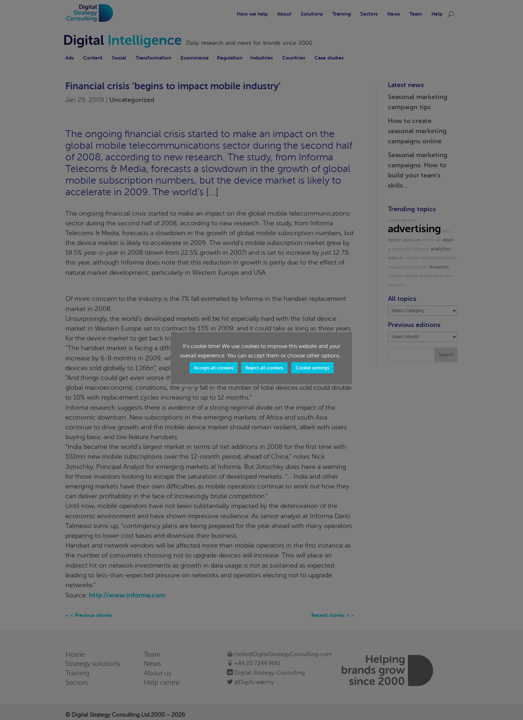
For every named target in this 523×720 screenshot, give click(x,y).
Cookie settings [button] (312, 368)
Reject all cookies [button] (264, 368)
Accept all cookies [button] (214, 368)
